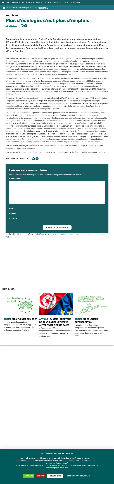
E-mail (12, 213)
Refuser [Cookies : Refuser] (41, 476)
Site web (13, 218)
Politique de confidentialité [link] (78, 476)
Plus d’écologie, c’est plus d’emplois (47, 20)
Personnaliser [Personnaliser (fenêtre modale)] (55, 476)
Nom (12, 209)
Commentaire (15, 179)
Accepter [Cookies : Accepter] (29, 476)
